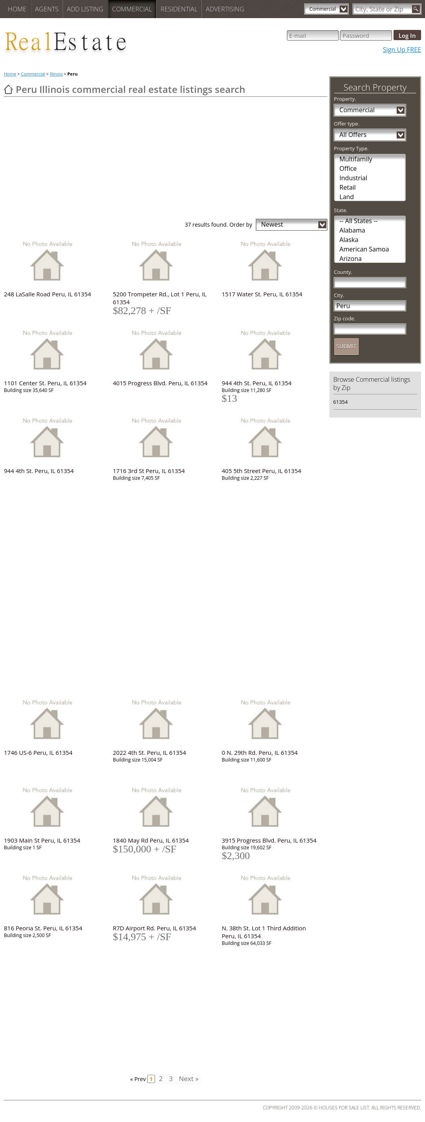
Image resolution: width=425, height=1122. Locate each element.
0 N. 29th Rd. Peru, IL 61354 (260, 752)
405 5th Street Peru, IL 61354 (261, 471)
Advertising (225, 9)
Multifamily (356, 159)
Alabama (352, 230)
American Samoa (364, 249)
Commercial (132, 9)
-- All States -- (359, 220)
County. (343, 271)
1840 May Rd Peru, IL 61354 (151, 840)
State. (340, 210)
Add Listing (85, 9)
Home (17, 9)
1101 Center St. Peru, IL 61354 (45, 383)
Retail (348, 187)
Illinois (56, 74)
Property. (345, 98)
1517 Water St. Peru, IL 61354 (262, 294)
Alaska (349, 239)
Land (347, 196)
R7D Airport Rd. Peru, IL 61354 (154, 928)
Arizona (351, 258)
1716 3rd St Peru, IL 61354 (149, 471)
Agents (47, 9)
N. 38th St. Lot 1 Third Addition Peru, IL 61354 (264, 932)
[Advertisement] (165, 160)
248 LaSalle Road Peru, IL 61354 (47, 294)
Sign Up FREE (402, 49)
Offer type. (347, 123)
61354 (340, 401)
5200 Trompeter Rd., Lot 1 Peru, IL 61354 (160, 298)
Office (348, 168)
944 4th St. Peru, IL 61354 (257, 383)
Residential (179, 9)
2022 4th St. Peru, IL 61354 (149, 752)
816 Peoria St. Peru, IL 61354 (43, 928)
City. (339, 295)
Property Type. (351, 148)
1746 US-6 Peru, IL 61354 (38, 752)
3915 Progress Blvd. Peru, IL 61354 (269, 840)
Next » (188, 1078)
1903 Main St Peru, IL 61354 (42, 840)
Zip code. (345, 318)
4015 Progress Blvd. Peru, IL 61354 (160, 383)
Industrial (354, 178)
